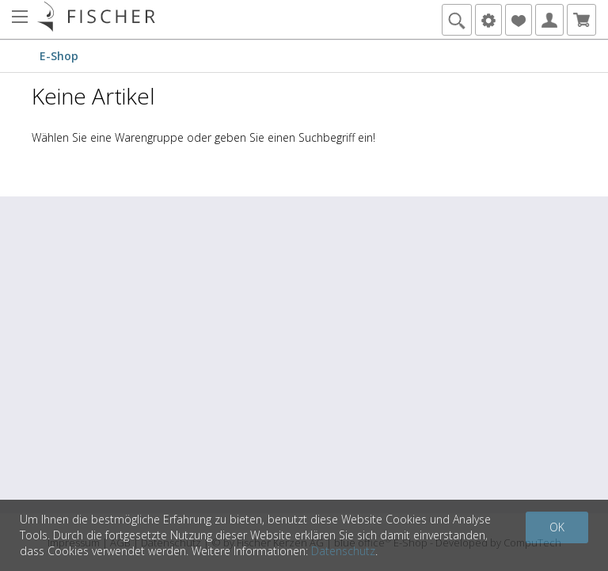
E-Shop (59, 55)
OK (556, 527)
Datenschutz (343, 550)
